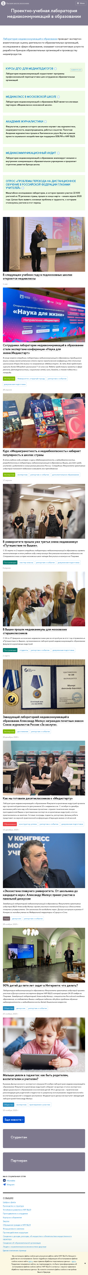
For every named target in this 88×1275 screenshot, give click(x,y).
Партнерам (19, 1160)
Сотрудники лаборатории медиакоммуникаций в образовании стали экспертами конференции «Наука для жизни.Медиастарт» (43, 349)
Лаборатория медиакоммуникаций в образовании (30, 38)
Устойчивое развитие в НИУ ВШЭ (17, 1209)
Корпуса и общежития (12, 1217)
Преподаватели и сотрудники (15, 1213)
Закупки (6, 1221)
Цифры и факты (9, 1202)
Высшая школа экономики (18, 3)
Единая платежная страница (14, 1250)
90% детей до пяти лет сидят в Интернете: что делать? (40, 985)
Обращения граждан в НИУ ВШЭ (17, 1225)
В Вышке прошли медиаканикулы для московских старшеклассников (35, 631)
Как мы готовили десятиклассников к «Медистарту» (38, 798)
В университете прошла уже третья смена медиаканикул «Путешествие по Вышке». (40, 544)
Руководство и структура (13, 1206)
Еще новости (14, 1120)
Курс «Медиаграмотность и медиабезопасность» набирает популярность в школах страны (42, 453)
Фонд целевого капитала (13, 1228)
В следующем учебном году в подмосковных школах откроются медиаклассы (37, 277)
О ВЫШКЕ (8, 1198)
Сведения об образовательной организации (22, 1243)
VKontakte (11, 1180)
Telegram (10, 1184)
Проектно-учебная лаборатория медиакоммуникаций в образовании (44, 13)
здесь (30, 1261)
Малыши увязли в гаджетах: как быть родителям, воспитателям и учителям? (35, 1077)
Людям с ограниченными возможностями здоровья (24, 1246)
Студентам (19, 1137)
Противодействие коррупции (15, 1232)
